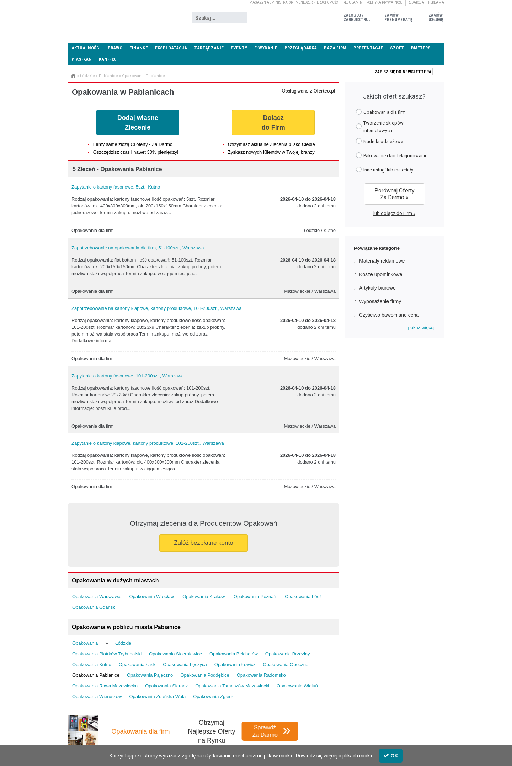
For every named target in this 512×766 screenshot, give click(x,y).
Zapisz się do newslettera (403, 71)
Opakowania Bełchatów (233, 653)
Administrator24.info (121, 18)
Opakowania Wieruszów (97, 696)
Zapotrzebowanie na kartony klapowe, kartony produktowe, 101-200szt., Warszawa (156, 308)
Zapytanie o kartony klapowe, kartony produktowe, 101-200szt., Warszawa (147, 443)
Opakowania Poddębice (204, 675)
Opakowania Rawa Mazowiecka (105, 685)
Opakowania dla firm (381, 112)
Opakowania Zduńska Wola (157, 696)
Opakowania (85, 643)
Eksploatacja (171, 48)
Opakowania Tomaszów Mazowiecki (232, 685)
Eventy (239, 48)
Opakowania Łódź (303, 596)
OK (391, 756)
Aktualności (86, 48)
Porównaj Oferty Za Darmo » (394, 194)
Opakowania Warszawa (96, 596)
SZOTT (397, 48)
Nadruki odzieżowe (379, 141)
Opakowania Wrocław (151, 596)
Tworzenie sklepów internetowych (380, 126)
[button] (421, 327)
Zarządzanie (209, 48)
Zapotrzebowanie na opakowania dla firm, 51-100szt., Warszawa (137, 247)
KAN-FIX (107, 59)
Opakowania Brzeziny (287, 653)
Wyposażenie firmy (380, 301)
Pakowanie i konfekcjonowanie (391, 155)
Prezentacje (368, 48)
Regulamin (352, 2)
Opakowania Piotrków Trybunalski (107, 653)
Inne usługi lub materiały (384, 170)
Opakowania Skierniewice (175, 653)
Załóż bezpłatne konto (203, 542)
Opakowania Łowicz (235, 664)
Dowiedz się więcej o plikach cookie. (335, 756)
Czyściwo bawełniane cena (389, 315)
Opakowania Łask (137, 664)
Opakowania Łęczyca (185, 664)
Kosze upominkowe (380, 274)
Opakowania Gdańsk (93, 607)
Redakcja (415, 2)
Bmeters (421, 48)
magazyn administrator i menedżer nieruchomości (294, 2)
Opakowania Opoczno (285, 664)
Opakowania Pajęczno (150, 675)
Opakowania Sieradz (166, 685)
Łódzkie (87, 76)
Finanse (138, 48)
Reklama (436, 2)
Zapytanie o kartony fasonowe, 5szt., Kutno (115, 187)
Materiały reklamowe (382, 261)
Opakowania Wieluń (297, 685)
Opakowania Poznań (255, 596)
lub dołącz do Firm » (394, 213)
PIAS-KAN (81, 59)
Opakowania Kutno (91, 664)
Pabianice (108, 76)
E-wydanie (265, 48)
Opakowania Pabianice (143, 76)
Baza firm (335, 48)
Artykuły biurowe (377, 288)
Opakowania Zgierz (213, 696)
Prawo (115, 48)
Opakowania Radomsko (261, 675)
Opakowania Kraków (203, 596)
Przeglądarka (300, 48)
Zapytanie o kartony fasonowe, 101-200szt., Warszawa (127, 376)
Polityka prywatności (385, 2)
